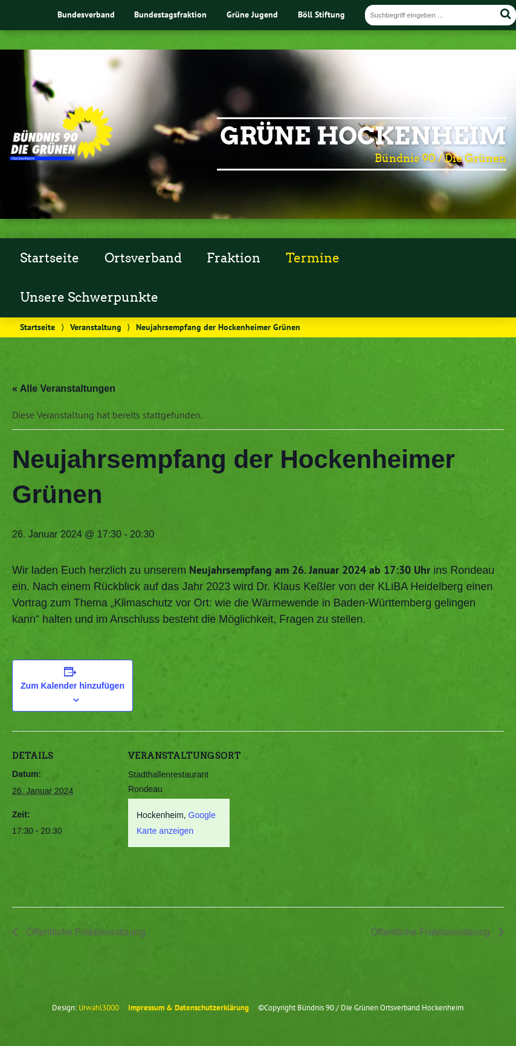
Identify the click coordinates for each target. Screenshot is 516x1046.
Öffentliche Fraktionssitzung (85, 932)
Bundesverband (86, 14)
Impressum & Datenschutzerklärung (188, 1007)
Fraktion (233, 258)
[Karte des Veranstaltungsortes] (308, 815)
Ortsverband (143, 258)
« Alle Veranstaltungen (63, 388)
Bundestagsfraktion (170, 14)
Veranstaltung (95, 327)
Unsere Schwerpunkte (89, 297)
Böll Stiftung (321, 14)
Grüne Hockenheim (363, 136)
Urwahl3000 (99, 1007)
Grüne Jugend (252, 14)
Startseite (49, 258)
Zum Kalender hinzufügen (72, 685)
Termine (313, 258)
